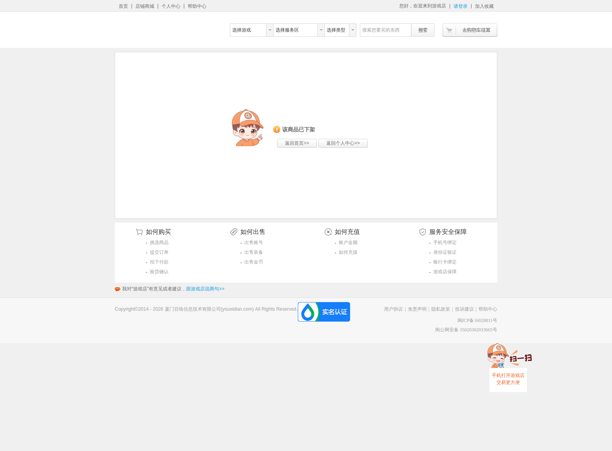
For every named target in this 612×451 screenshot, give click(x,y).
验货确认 (159, 271)
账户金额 (348, 242)
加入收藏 (484, 6)
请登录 (461, 6)
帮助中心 (197, 6)
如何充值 (348, 252)
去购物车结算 (470, 30)
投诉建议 (464, 309)
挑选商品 (159, 242)
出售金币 (253, 262)
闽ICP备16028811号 (477, 320)
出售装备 (253, 252)
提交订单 (159, 252)
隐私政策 (440, 309)
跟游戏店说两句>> (205, 289)
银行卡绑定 (445, 262)
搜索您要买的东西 (381, 30)
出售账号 (253, 242)
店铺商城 (144, 6)
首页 (123, 6)
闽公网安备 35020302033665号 (466, 330)
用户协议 (393, 309)
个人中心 (171, 6)
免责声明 (417, 309)
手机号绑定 (445, 242)
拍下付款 (159, 262)
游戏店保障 (445, 271)
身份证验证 (445, 252)
